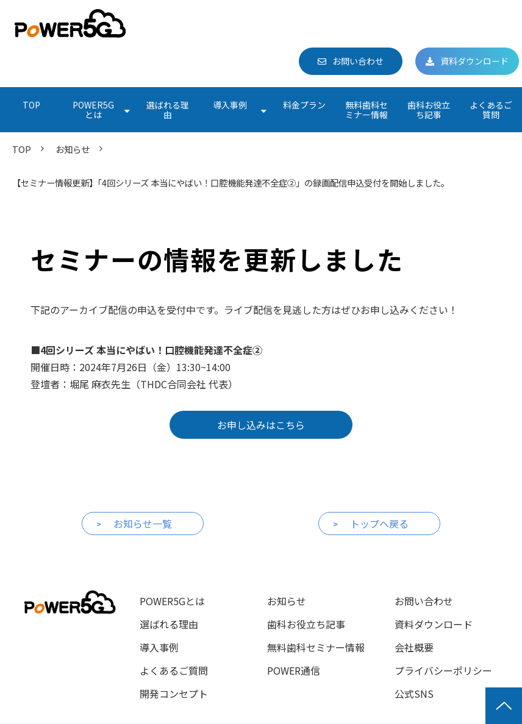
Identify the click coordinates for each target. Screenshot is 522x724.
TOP (31, 105)
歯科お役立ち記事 (428, 110)
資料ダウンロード (474, 61)
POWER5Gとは (93, 110)
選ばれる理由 (167, 110)
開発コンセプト (174, 693)
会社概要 (414, 647)
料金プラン (304, 105)
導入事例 (230, 105)
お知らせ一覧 (142, 523)
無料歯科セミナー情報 (366, 110)
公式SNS (414, 693)
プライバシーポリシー (443, 670)
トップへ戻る (379, 523)
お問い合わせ (358, 61)
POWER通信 (293, 670)
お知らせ (72, 149)
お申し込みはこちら (261, 424)
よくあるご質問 (491, 110)
